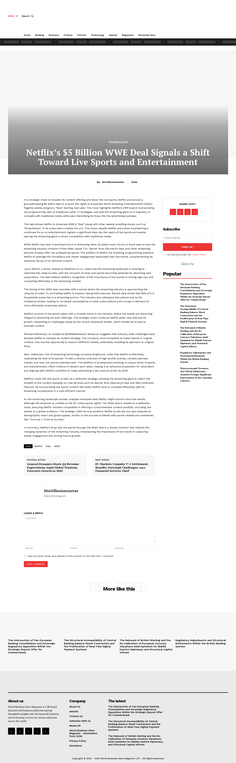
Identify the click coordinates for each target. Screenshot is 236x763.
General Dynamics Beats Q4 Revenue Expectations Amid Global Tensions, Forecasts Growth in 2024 (53, 467)
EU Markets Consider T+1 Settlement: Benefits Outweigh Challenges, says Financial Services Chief (122, 467)
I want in (187, 247)
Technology (118, 142)
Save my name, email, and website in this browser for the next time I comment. (71, 556)
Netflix (39, 446)
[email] (187, 238)
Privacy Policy (198, 254)
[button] (28, 16)
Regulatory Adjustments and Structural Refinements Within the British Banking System (195, 357)
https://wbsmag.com (55, 496)
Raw (48, 446)
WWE (57, 446)
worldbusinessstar (113, 182)
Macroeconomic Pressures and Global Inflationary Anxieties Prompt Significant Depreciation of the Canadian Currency (196, 374)
